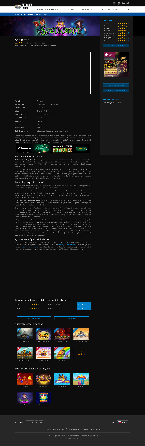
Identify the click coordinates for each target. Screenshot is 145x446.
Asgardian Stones (25, 335)
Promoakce (87, 9)
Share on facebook (34, 318)
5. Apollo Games (109, 33)
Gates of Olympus (43, 354)
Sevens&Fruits (25, 380)
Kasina (71, 9)
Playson (19, 47)
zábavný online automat (66, 245)
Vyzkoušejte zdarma (111, 9)
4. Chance (107, 31)
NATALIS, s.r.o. (81, 439)
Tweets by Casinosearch (112, 103)
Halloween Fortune (43, 335)
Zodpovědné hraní (59, 436)
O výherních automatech (47, 9)
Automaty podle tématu (116, 85)
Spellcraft (25, 399)
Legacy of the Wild (62, 335)
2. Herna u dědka (110, 26)
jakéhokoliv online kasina (29, 247)
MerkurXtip (19, 308)
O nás (49, 436)
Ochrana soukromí (73, 436)
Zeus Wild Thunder (81, 335)
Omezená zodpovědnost (89, 436)
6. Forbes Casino (109, 35)
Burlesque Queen (43, 380)
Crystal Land (81, 380)
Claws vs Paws (62, 380)
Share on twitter (71, 318)
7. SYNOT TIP (108, 38)
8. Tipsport (107, 40)
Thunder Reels (43, 399)
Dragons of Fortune (25, 354)
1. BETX (106, 23)
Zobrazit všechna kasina (116, 45)
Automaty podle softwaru (116, 90)
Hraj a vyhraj (83, 304)
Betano (18, 304)
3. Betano (107, 28)
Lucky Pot (62, 354)
